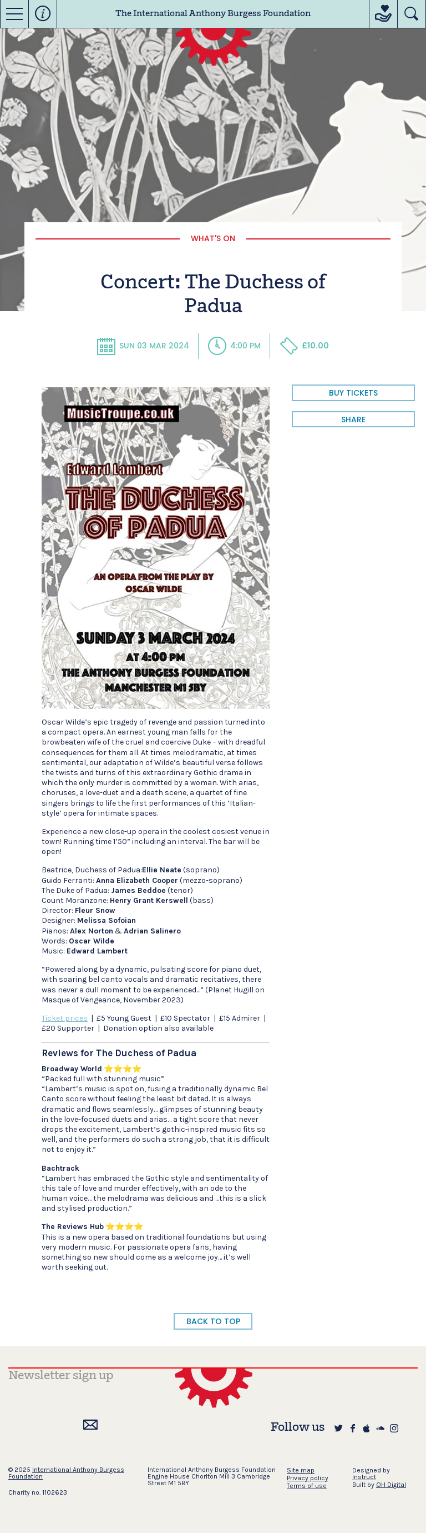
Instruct (364, 1477)
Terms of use (307, 1486)
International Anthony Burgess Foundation (66, 1473)
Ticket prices (65, 1018)
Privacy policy (307, 1478)
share (353, 419)
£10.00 (304, 345)
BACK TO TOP (213, 1321)
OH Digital (391, 1485)
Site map (301, 1470)
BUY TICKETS (353, 392)
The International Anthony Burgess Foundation (213, 13)
